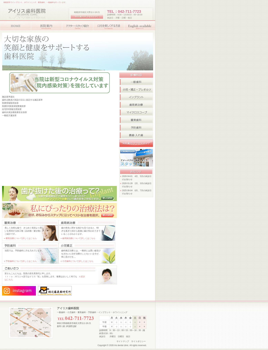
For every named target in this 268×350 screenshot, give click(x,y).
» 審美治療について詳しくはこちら (20, 238)
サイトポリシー (138, 341)
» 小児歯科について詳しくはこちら (77, 261)
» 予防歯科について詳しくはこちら (20, 261)
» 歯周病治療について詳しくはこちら (78, 238)
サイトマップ (123, 341)
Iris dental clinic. (121, 345)
